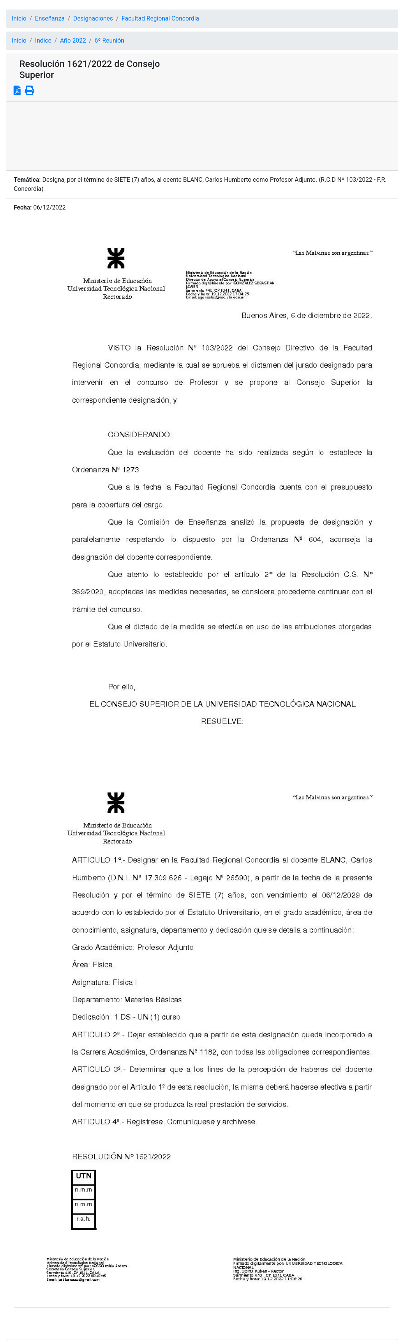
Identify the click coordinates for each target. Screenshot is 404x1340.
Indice (43, 40)
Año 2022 (73, 40)
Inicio (19, 18)
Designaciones (93, 18)
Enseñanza (50, 18)
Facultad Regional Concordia (160, 18)
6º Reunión (109, 40)
